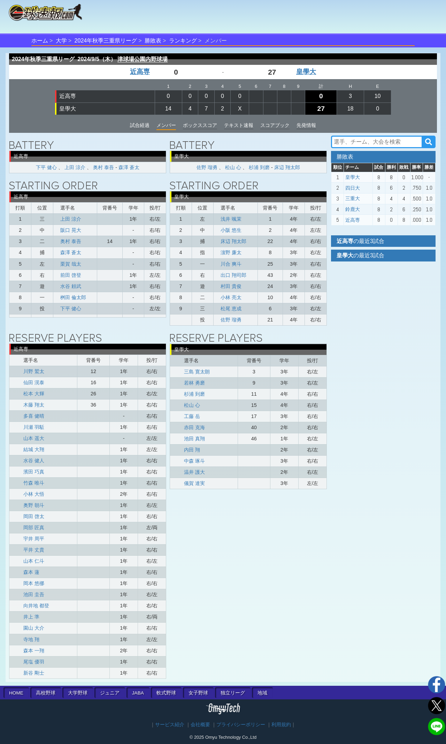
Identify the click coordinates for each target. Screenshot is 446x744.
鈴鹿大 (352, 209)
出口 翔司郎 (233, 275)
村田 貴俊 (231, 286)
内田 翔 (192, 450)
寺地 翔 (31, 639)
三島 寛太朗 (197, 371)
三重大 (352, 198)
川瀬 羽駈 (33, 427)
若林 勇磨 (194, 383)
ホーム (39, 41)
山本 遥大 (33, 438)
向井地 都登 (36, 605)
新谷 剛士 (33, 673)
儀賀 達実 (194, 483)
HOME (16, 693)
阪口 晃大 (70, 230)
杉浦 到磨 (259, 167)
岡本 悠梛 (33, 583)
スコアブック (275, 125)
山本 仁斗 (33, 561)
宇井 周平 (33, 538)
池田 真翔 (194, 438)
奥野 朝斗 (33, 505)
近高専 (140, 71)
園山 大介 (33, 628)
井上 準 (31, 617)
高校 (45, 693)
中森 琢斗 (194, 461)
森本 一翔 (33, 650)
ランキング (183, 41)
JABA (138, 693)
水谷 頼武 (70, 286)
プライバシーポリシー (240, 724)
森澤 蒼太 (128, 167)
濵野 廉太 (231, 252)
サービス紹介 (169, 724)
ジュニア (110, 693)
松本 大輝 (33, 393)
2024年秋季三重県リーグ (106, 41)
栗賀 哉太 (70, 264)
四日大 (352, 188)
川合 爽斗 (231, 264)
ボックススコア (200, 125)
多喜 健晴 (33, 416)
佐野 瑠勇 (207, 167)
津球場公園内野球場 (142, 59)
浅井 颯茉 (231, 219)
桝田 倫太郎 (73, 297)
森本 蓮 (31, 572)
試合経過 (139, 125)
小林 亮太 (231, 297)
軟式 (166, 693)
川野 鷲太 (33, 371)
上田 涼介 (74, 167)
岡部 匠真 (33, 527)
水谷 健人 (33, 460)
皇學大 (306, 71)
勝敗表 (153, 41)
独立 (233, 693)
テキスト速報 (238, 125)
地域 (262, 693)
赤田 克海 (194, 427)
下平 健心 (46, 167)
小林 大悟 (33, 494)
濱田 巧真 (33, 472)
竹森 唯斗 (33, 483)
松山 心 (233, 167)
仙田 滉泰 (33, 382)
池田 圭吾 (33, 594)
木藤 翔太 (33, 405)
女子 (198, 693)
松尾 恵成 (231, 308)
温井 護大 (194, 472)
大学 (61, 41)
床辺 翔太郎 (287, 167)
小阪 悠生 (231, 230)
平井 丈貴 (33, 550)
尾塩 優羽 (33, 662)
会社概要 (200, 724)
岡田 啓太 (33, 516)
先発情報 (306, 125)
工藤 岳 (192, 416)
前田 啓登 (70, 275)
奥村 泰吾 (103, 167)
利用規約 (281, 724)
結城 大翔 (33, 449)
